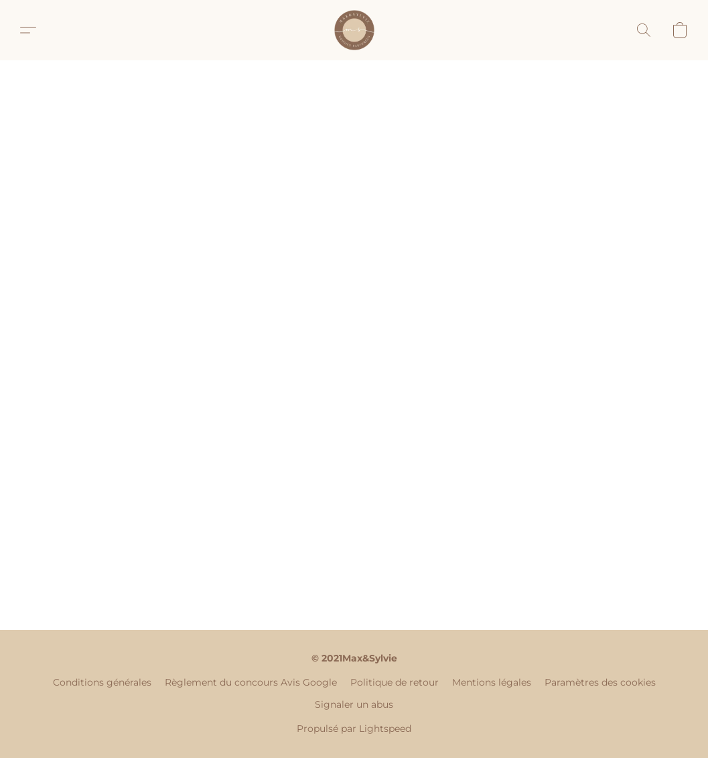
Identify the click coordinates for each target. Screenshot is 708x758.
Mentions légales (491, 682)
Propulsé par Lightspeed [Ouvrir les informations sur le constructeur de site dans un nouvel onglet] (354, 728)
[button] (354, 30)
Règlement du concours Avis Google (251, 682)
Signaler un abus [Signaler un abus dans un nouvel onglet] (354, 704)
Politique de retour (394, 682)
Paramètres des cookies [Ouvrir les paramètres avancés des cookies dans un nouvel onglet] (600, 682)
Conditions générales (102, 682)
